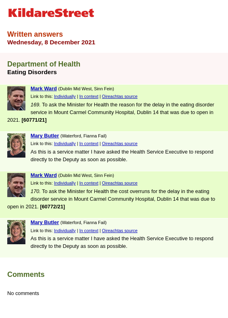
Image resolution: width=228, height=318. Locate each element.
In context (88, 96)
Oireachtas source (120, 96)
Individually (65, 96)
